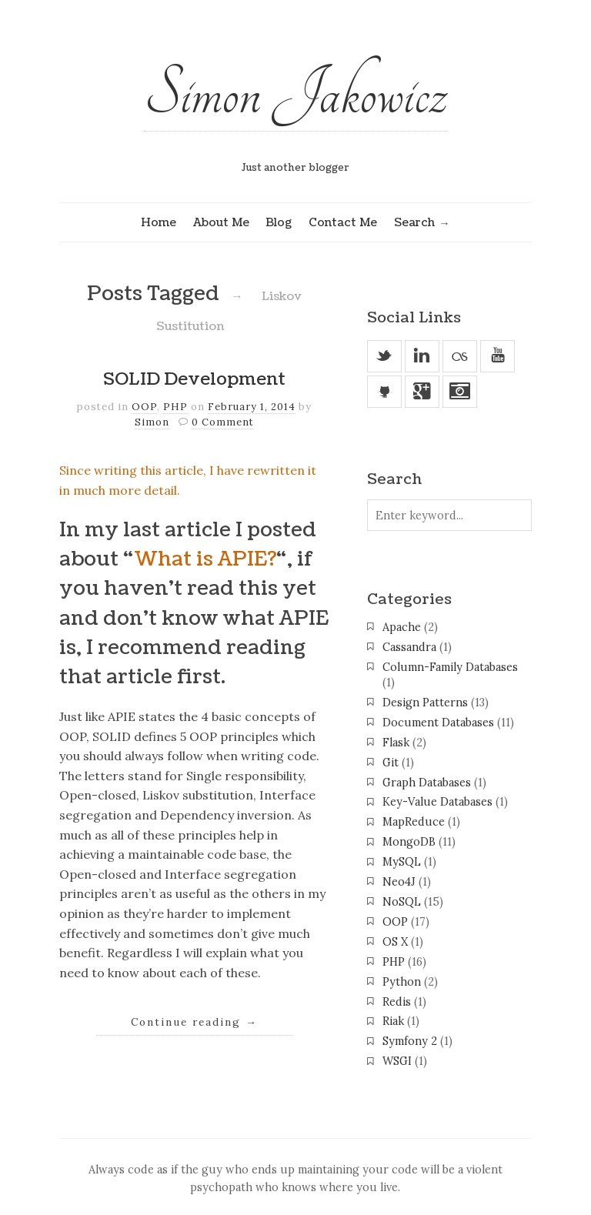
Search (414, 222)
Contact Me (343, 222)
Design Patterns (425, 702)
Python (401, 982)
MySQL (401, 862)
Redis (396, 1002)
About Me (221, 222)
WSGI (397, 1061)
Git (390, 762)
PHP (175, 406)
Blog (278, 222)
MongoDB (409, 842)
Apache (401, 627)
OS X (395, 942)
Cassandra (409, 647)
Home (158, 222)
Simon (152, 422)
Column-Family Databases (450, 667)
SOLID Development (194, 379)
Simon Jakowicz (295, 94)
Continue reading (194, 1022)
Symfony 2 (409, 1041)
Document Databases (438, 722)
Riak (393, 1021)
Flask (395, 742)
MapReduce (413, 822)
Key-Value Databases (437, 802)
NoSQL (401, 902)
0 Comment (223, 422)
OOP (144, 406)
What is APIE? (205, 559)
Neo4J (399, 882)
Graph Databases (426, 782)
